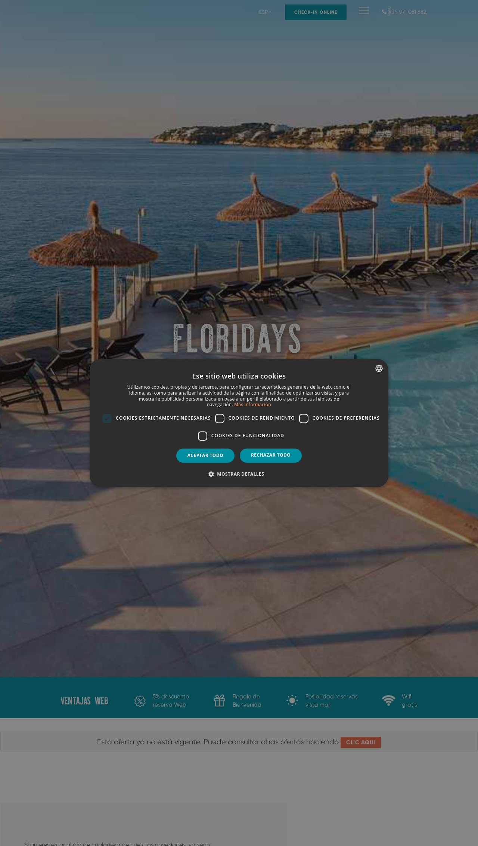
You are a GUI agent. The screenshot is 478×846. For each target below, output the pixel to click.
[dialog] (239, 423)
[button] (239, 474)
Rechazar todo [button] (271, 455)
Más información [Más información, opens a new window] (252, 405)
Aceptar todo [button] (205, 455)
